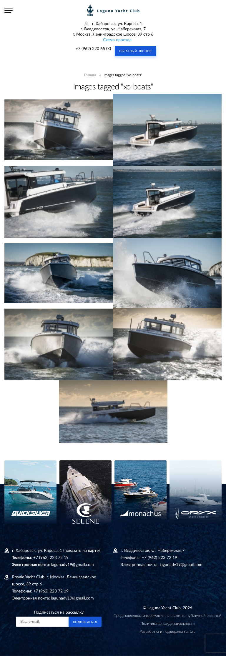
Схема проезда (117, 40)
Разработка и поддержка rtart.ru (167, 632)
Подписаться (85, 622)
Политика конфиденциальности (167, 624)
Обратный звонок (135, 51)
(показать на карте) (81, 551)
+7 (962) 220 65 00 (93, 49)
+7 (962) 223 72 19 (51, 558)
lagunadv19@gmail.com (72, 565)
